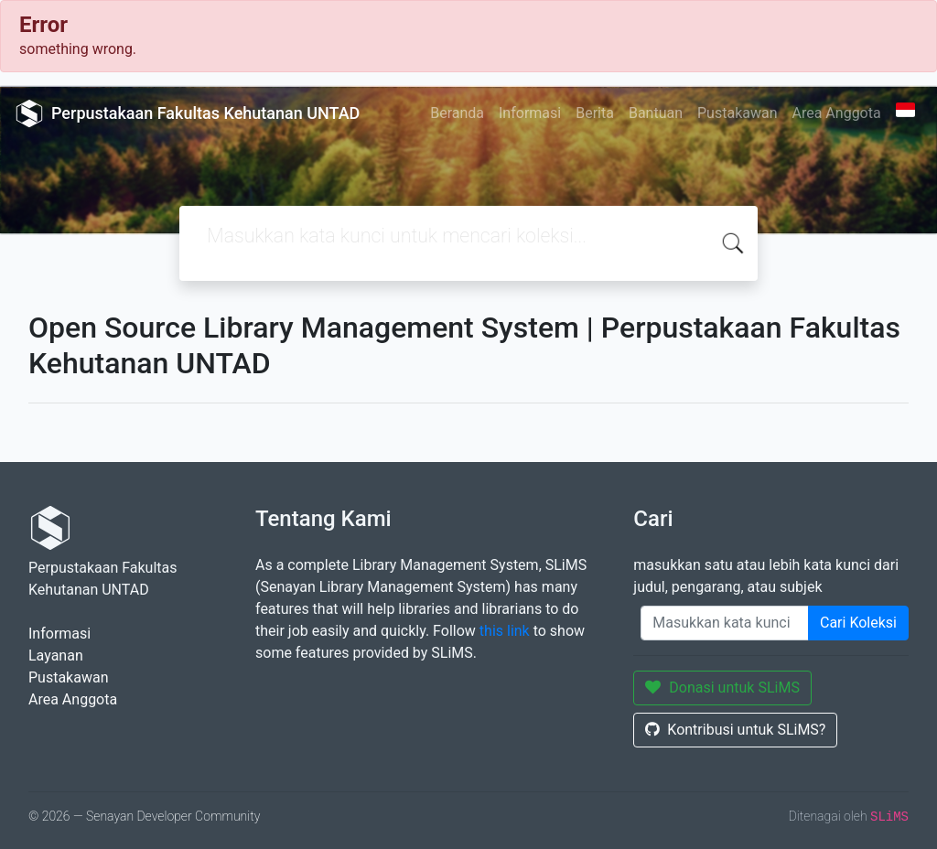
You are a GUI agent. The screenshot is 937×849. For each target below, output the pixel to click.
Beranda (457, 113)
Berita (595, 113)
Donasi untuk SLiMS (722, 687)
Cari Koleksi (858, 622)
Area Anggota (836, 113)
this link (504, 630)
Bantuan (656, 113)
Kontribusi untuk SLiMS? (735, 729)
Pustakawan (737, 113)
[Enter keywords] (725, 623)
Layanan (55, 655)
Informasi (530, 113)
